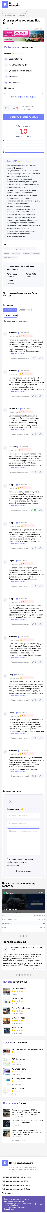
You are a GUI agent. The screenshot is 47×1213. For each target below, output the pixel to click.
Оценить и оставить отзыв (24, 117)
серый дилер (19, 249)
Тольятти (13, 77)
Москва (14, 994)
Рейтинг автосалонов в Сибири (16, 1189)
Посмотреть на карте (23, 96)
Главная (4, 12)
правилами (16, 859)
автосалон (8, 249)
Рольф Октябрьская (21, 1008)
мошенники (31, 249)
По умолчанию (10, 310)
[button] (37, 4)
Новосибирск (16, 1084)
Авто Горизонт (18, 1088)
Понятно (38, 1204)
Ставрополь (16, 1074)
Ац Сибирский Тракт (21, 1079)
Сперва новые (25, 310)
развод (6, 253)
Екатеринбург (16, 1065)
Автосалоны (14, 82)
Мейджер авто (19, 989)
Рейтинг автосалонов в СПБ (15, 1181)
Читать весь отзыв (18, 354)
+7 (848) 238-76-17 (18, 65)
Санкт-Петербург (18, 1004)
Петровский (17, 998)
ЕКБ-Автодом (18, 1059)
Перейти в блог (18, 1140)
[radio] (22, 809)
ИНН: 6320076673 (10, 257)
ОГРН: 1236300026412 (31, 253)
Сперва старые (10, 315)
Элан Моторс (18, 1028)
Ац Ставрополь (19, 1069)
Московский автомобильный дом (27, 1049)
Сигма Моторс (18, 1018)
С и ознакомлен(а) (20, 862)
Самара (14, 1094)
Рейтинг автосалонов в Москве (16, 1177)
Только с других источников (16, 321)
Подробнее (8, 1209)
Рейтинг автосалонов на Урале (16, 1185)
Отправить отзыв (23, 871)
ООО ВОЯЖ (16, 253)
